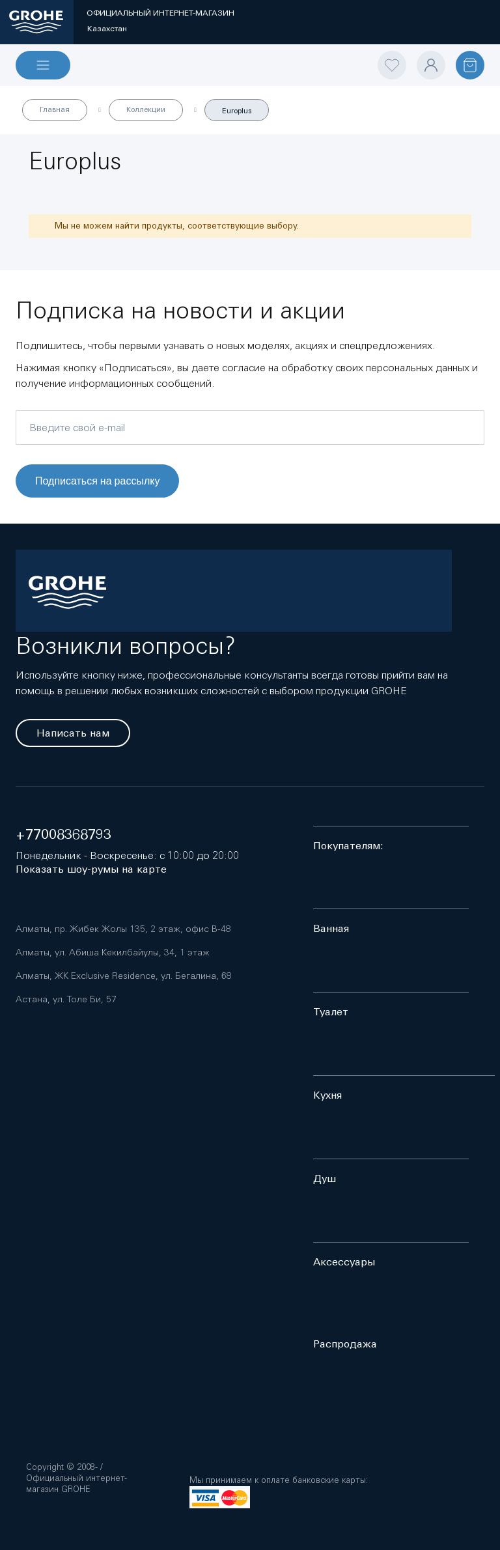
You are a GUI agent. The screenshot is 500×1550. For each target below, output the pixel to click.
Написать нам (72, 733)
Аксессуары (344, 1262)
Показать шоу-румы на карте (91, 869)
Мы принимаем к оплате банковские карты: (278, 1480)
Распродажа (345, 1344)
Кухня (327, 1095)
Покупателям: (348, 845)
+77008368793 (63, 834)
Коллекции (145, 109)
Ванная (331, 928)
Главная (55, 109)
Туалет (330, 1012)
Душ (324, 1178)
